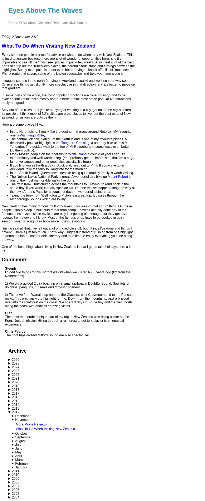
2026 (15, 359)
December (23, 416)
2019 (15, 386)
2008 (15, 482)
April (18, 456)
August (20, 441)
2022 (15, 374)
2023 (15, 371)
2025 (15, 363)
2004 (15, 497)
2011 (15, 471)
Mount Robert (118, 176)
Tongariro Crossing (75, 143)
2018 (15, 389)
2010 (15, 475)
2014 (15, 404)
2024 (15, 367)
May (18, 452)
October (21, 433)
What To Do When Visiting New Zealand (45, 429)
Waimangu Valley (32, 135)
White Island (77, 154)
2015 (15, 401)
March (19, 460)
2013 (15, 408)
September (23, 437)
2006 (15, 490)
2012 (15, 412)
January (21, 467)
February (22, 463)
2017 (15, 393)
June (19, 448)
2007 (15, 486)
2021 (15, 378)
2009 (15, 478)
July (18, 445)
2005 (15, 493)
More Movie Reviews (31, 424)
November (23, 419)
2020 (15, 382)
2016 (15, 397)
